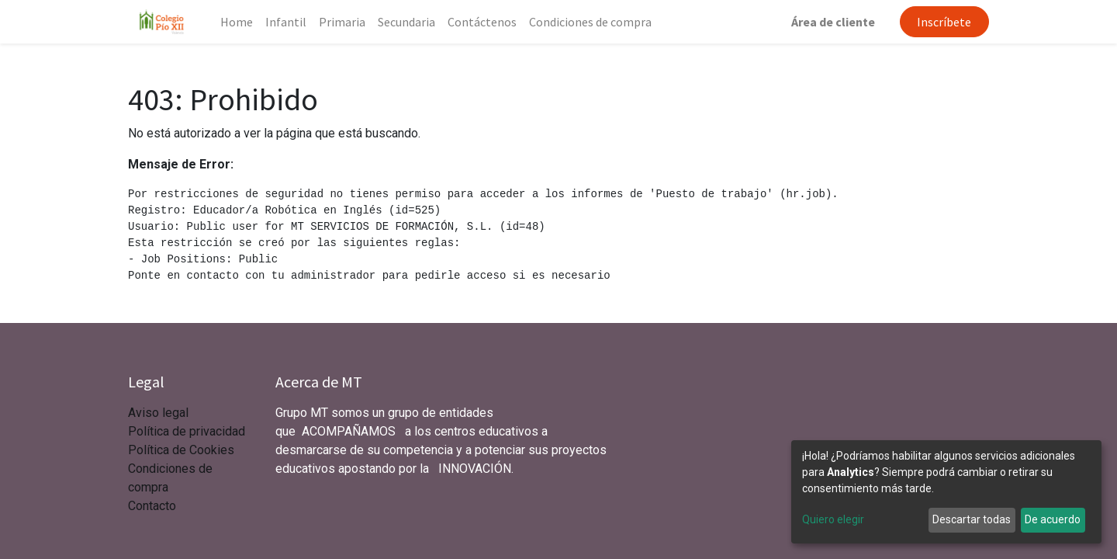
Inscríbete (944, 22)
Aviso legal (160, 412)
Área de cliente (833, 22)
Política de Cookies (181, 450)
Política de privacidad (186, 431)
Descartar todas (971, 519)
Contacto (152, 505)
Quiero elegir (833, 519)
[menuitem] (236, 21)
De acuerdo (1053, 519)
